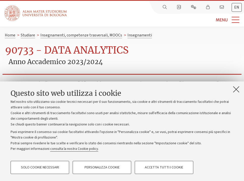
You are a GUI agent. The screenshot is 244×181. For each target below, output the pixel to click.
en (236, 7)
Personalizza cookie (102, 167)
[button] (155, 20)
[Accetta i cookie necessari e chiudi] (236, 89)
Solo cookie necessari (40, 167)
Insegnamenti (139, 35)
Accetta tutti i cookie (164, 167)
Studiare (28, 35)
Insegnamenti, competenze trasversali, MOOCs (81, 35)
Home (10, 35)
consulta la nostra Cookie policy (74, 148)
